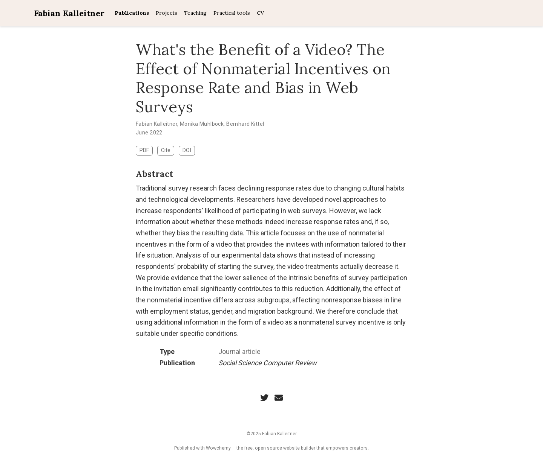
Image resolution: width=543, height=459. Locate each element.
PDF (144, 150)
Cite (165, 150)
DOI (187, 150)
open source (268, 448)
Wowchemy (218, 448)
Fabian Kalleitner (69, 13)
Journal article (239, 351)
